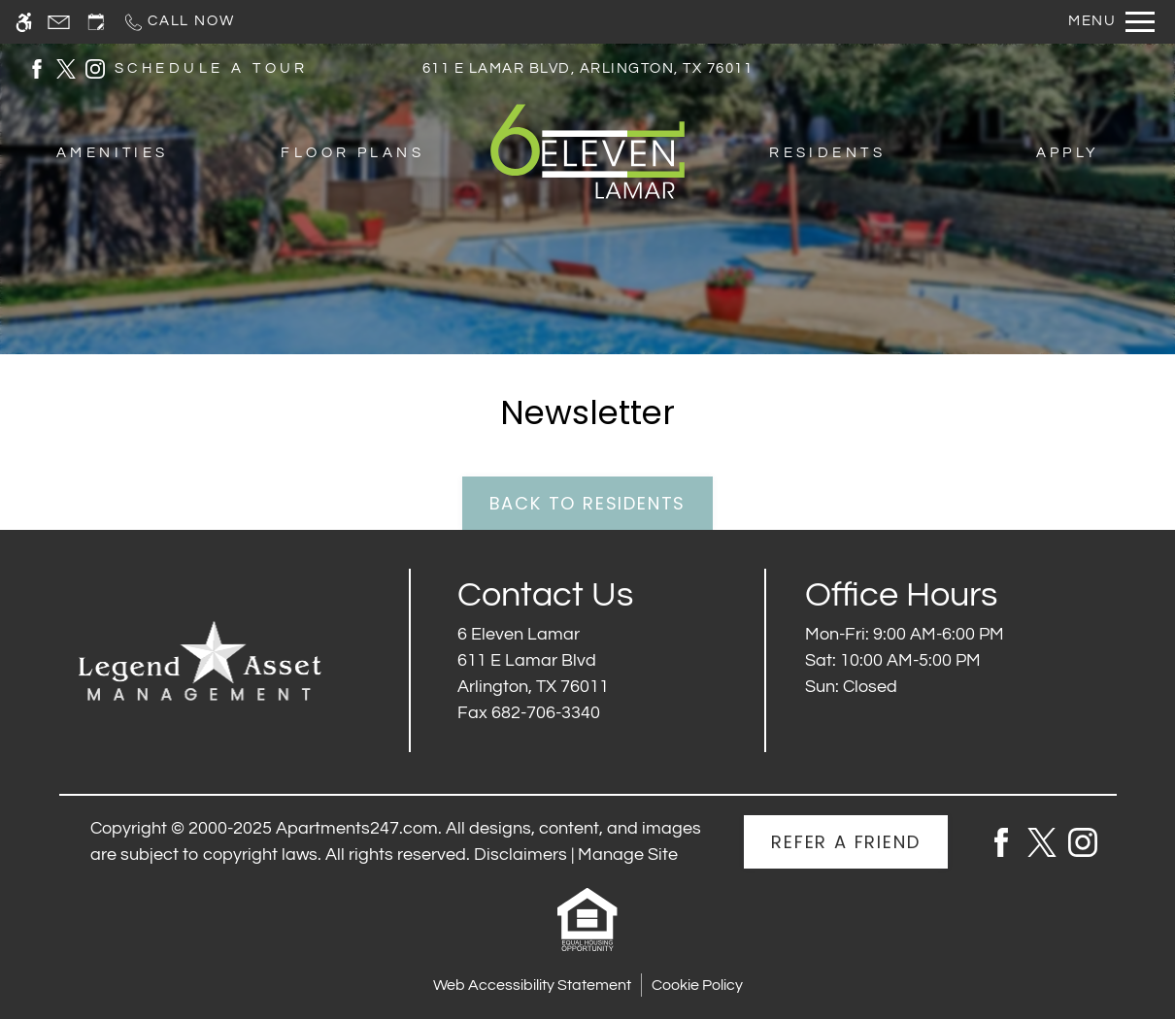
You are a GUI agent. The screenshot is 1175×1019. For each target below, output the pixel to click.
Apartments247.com (357, 828)
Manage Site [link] (628, 854)
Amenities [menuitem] (112, 153)
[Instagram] (1082, 841)
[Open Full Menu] (1111, 22)
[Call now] (178, 22)
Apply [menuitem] (1068, 153)
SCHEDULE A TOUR (212, 68)
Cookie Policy (697, 985)
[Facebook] (1001, 841)
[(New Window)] (37, 67)
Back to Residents (588, 503)
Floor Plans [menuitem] (352, 153)
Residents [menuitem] (827, 153)
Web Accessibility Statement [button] (532, 985)
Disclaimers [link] (520, 854)
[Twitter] (1042, 841)
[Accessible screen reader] (24, 22)
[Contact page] (59, 22)
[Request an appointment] (96, 22)
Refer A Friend (845, 842)
